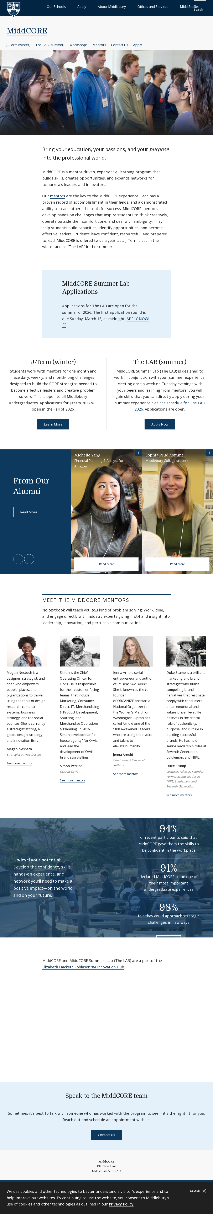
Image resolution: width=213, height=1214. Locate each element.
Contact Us (119, 42)
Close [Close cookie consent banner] (198, 1191)
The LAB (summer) (49, 42)
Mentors (99, 42)
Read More (28, 509)
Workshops (78, 42)
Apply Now (159, 421)
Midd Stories (179, 6)
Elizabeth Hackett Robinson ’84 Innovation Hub (83, 964)
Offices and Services (152, 6)
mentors (57, 193)
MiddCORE (27, 28)
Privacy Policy (121, 1204)
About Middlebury (121, 6)
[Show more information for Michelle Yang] (138, 450)
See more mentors (19, 761)
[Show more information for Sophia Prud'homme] (209, 450)
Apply (100, 6)
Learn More (53, 421)
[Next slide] (29, 556)
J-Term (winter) (18, 42)
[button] (199, 6)
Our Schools (84, 6)
